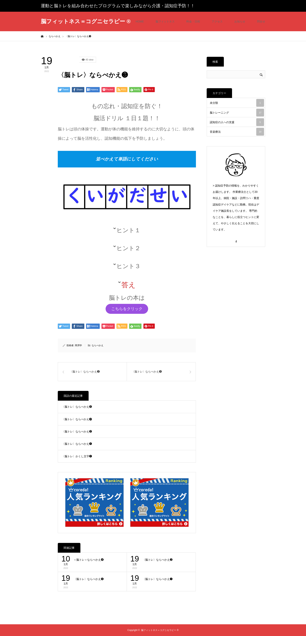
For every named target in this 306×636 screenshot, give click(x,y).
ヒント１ (129, 230)
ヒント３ (129, 266)
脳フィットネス (165, 21)
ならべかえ (97, 345)
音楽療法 (237, 132)
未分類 (237, 103)
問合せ (261, 21)
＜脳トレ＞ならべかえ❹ (89, 559)
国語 (68, 59)
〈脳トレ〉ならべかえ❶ (77, 443)
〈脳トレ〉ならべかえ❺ (77, 406)
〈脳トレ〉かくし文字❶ (77, 456)
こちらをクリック (126, 309)
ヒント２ (129, 248)
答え (128, 285)
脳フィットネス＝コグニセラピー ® (86, 21)
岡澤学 (78, 345)
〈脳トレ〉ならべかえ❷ (77, 431)
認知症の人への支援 (237, 122)
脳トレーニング (237, 113)
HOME (140, 21)
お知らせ (239, 21)
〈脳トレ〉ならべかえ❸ (77, 419)
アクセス (217, 21)
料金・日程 (193, 21)
